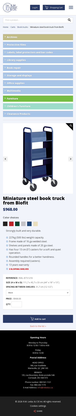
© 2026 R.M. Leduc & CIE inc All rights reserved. (38, 401)
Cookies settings (38, 405)
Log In (35, 7)
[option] (38, 158)
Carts (13, 27)
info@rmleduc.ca (45, 387)
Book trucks (22, 27)
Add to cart (38, 318)
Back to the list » (38, 326)
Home (5, 27)
